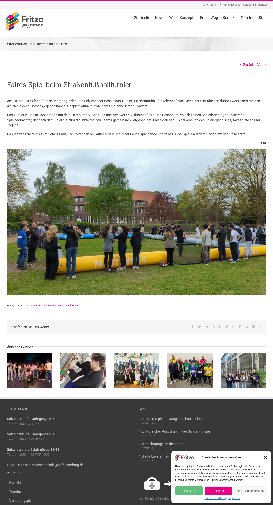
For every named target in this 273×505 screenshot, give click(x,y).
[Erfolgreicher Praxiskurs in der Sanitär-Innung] (83, 370)
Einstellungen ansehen (250, 490)
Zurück (248, 65)
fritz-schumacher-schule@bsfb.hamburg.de (245, 4)
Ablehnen (218, 490)
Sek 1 (44, 305)
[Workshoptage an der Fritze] (136, 370)
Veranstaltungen (56, 305)
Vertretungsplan (21, 501)
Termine (15, 491)
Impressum (234, 498)
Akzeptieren (188, 490)
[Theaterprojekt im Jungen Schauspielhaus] (29, 370)
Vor (260, 65)
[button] (265, 457)
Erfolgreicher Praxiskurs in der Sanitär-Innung (176, 431)
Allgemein (35, 305)
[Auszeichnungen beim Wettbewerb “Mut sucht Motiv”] (243, 370)
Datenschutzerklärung (215, 498)
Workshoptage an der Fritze (162, 444)
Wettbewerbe (72, 305)
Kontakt (15, 482)
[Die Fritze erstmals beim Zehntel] (190, 370)
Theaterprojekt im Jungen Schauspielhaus (173, 419)
